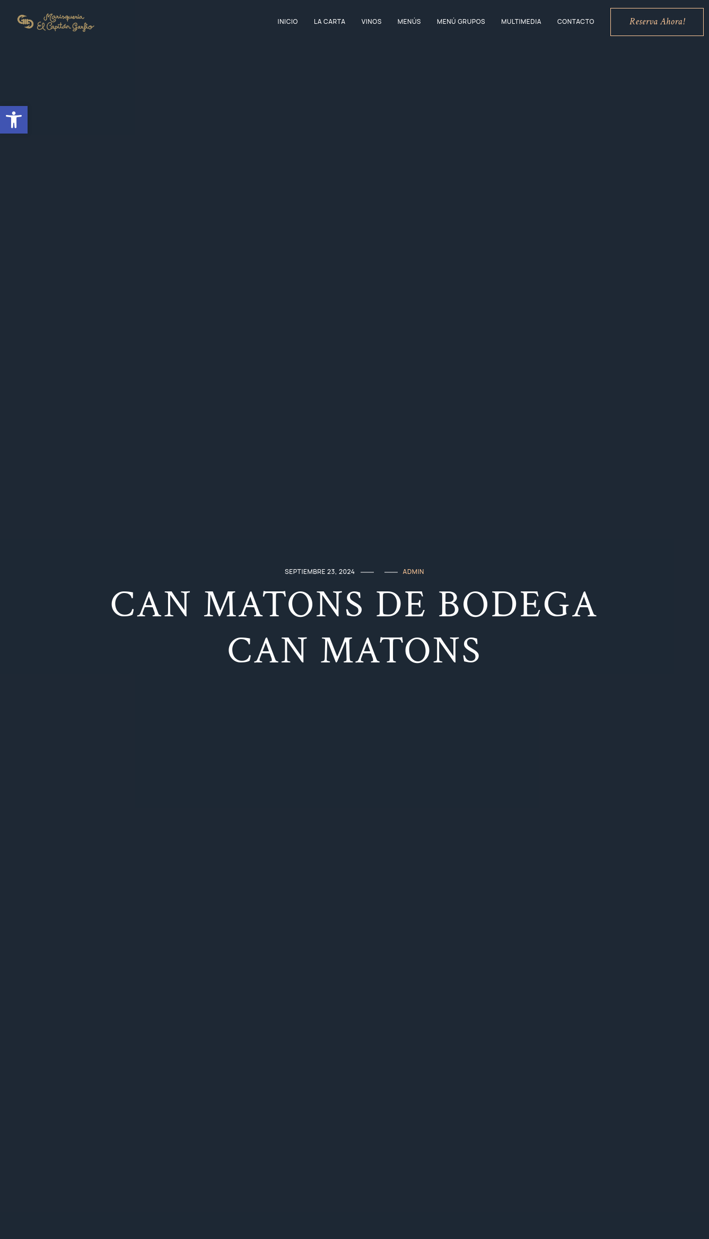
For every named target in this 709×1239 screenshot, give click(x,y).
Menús (409, 21)
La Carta (330, 21)
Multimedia (521, 21)
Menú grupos (461, 21)
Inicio (288, 21)
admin (413, 571)
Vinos (372, 21)
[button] (14, 120)
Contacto (575, 21)
